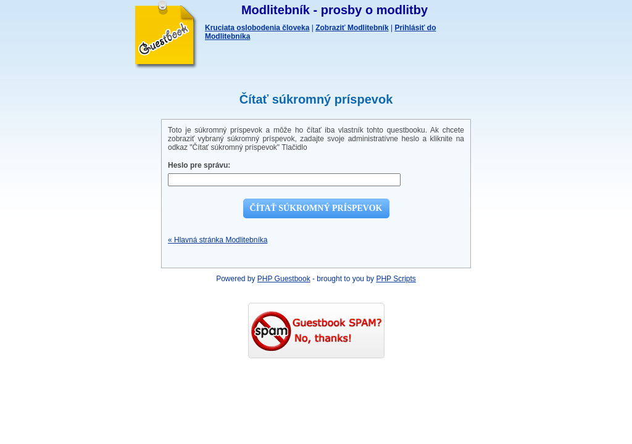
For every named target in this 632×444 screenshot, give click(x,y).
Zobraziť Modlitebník (351, 27)
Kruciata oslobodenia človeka (257, 27)
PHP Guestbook (283, 278)
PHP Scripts (395, 278)
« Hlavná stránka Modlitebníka (217, 240)
